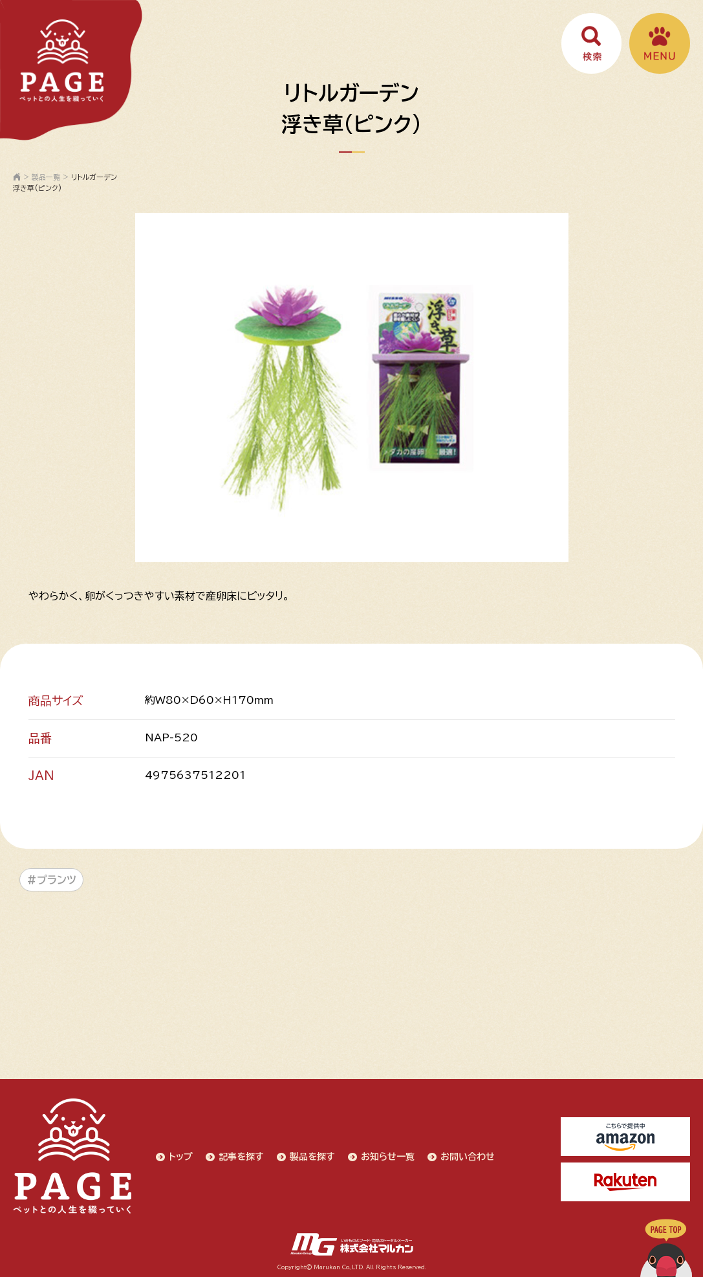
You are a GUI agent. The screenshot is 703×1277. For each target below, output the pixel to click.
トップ (180, 1156)
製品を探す (311, 1156)
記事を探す (240, 1156)
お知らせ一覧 (387, 1156)
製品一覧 (46, 176)
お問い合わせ (467, 1156)
